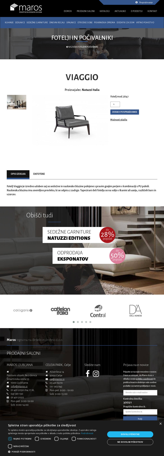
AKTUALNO (120, 11)
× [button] (160, 424)
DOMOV (68, 11)
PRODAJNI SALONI (86, 11)
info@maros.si (19, 386)
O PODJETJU (137, 11)
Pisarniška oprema (104, 22)
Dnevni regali (57, 22)
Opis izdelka (18, 174)
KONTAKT (152, 11)
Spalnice (71, 22)
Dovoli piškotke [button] (130, 434)
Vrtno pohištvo (145, 22)
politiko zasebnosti (144, 379)
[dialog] (82, 438)
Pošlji (140, 419)
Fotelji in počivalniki (82, 38)
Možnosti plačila (118, 119)
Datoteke (39, 174)
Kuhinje (9, 22)
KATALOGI (105, 11)
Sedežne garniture (37, 22)
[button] (55, 452)
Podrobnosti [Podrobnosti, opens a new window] (87, 433)
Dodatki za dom (126, 22)
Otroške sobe (85, 22)
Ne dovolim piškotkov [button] (130, 442)
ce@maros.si (57, 379)
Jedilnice (20, 22)
